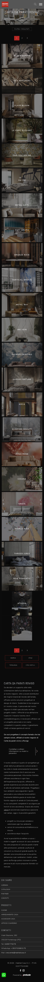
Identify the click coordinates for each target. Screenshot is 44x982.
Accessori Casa (10, 19)
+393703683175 (18, 948)
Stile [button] (30, 658)
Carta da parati (22, 19)
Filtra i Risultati (22, 29)
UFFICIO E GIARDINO (9, 923)
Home (22, 17)
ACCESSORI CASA (8, 919)
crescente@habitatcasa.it (16, 952)
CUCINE (4, 910)
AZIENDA (4, 885)
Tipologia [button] (13, 665)
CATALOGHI (5, 889)
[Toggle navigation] (40, 4)
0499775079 (10, 944)
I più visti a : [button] (30, 665)
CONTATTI (5, 898)
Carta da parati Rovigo (30, 19)
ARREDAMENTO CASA (9, 915)
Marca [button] (13, 658)
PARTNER (5, 894)
